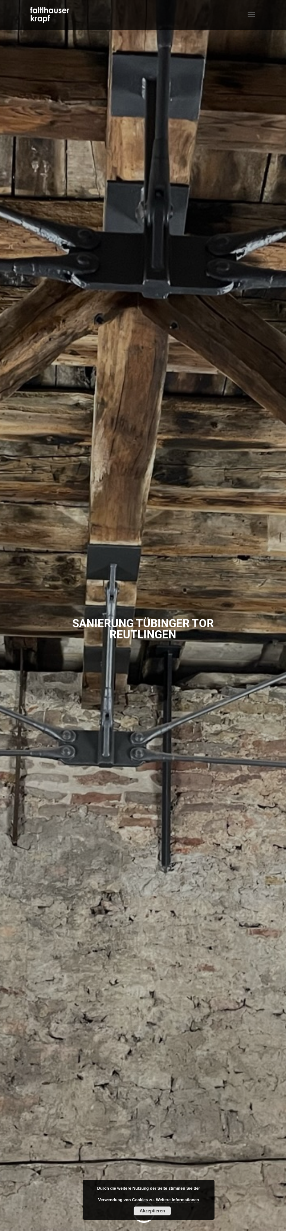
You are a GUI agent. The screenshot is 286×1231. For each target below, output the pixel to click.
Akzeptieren (152, 1211)
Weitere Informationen (177, 1200)
